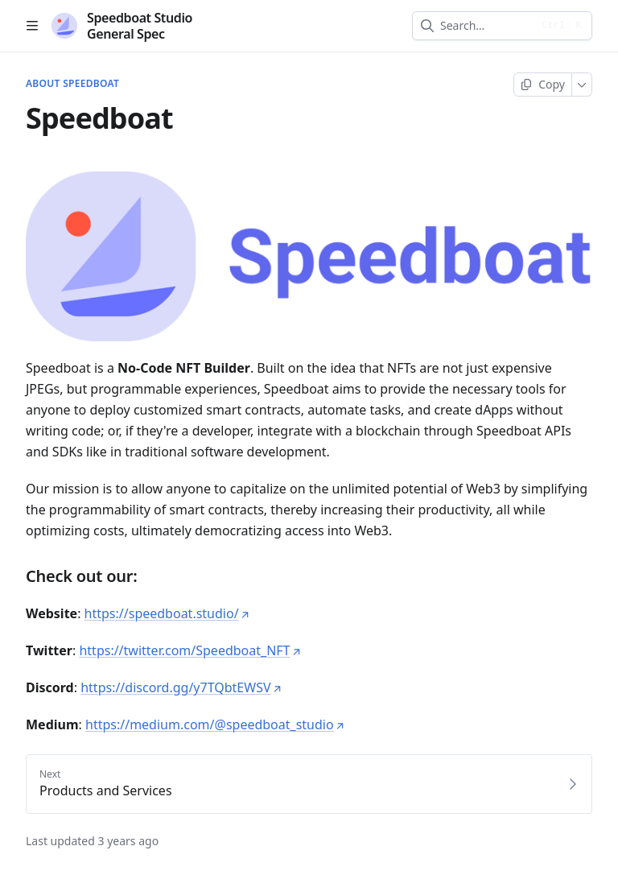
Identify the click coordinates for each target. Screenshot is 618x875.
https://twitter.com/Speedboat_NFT (190, 650)
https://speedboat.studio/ (167, 613)
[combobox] (485, 25)
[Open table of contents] (32, 25)
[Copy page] (542, 84)
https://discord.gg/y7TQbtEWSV (181, 687)
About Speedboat (72, 83)
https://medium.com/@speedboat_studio (215, 724)
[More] (582, 84)
